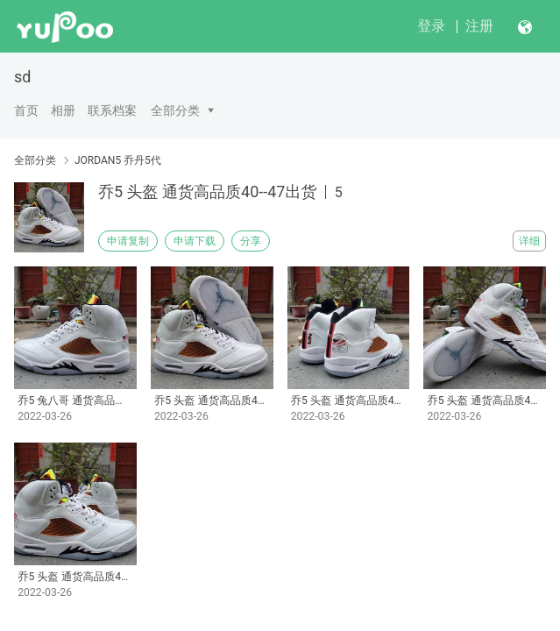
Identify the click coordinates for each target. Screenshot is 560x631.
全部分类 (175, 110)
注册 (479, 26)
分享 (250, 241)
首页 (26, 110)
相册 (63, 110)
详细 (529, 241)
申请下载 (195, 241)
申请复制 (128, 241)
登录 (431, 26)
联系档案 (112, 110)
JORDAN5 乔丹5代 (117, 160)
